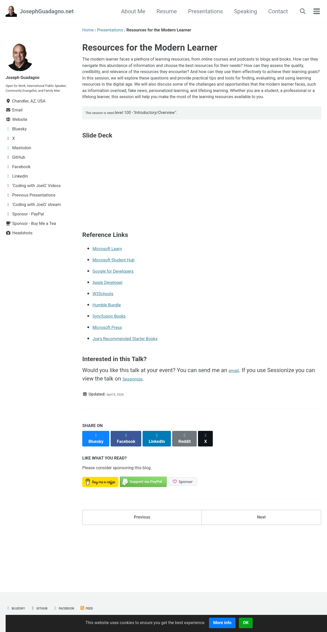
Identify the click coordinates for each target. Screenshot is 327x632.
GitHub (45, 608)
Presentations (200, 11)
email (235, 415)
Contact (273, 11)
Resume (161, 11)
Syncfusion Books (114, 361)
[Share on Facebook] (130, 481)
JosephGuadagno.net (47, 11)
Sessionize (135, 423)
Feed (102, 608)
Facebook (75, 608)
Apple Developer (112, 327)
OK (267, 622)
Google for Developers (120, 316)
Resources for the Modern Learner (149, 47)
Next (261, 565)
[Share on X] (217, 481)
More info (243, 622)
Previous (142, 565)
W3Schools (106, 338)
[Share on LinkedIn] (163, 481)
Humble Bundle (111, 349)
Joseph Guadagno (28, 77)
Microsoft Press (112, 372)
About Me (128, 11)
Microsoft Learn (112, 293)
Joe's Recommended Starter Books (136, 383)
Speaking (240, 11)
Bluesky (18, 608)
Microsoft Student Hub (120, 304)
